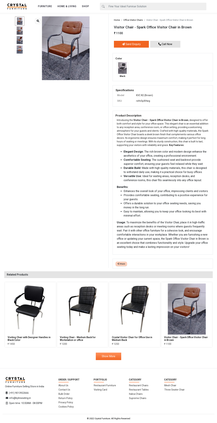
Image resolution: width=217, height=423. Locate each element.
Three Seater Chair (174, 389)
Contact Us (64, 389)
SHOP (85, 6)
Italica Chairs (136, 394)
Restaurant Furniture (105, 385)
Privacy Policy (65, 402)
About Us (63, 385)
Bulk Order (64, 394)
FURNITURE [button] (45, 6)
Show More (108, 356)
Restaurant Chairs (138, 385)
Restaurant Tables (139, 389)
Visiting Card (100, 389)
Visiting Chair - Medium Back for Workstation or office (78, 339)
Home (117, 20)
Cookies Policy (66, 406)
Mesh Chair (170, 385)
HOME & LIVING (66, 6)
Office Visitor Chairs (133, 20)
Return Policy (65, 398)
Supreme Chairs (137, 398)
